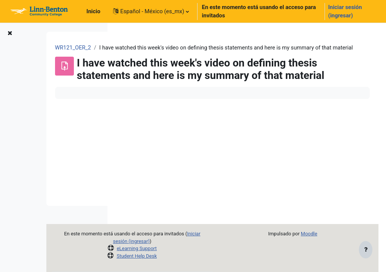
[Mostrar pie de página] (365, 250)
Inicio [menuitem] (93, 11)
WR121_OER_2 (140, 48)
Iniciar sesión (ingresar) (345, 11)
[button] (151, 11)
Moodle (317, 233)
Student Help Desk (184, 256)
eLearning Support (184, 248)
